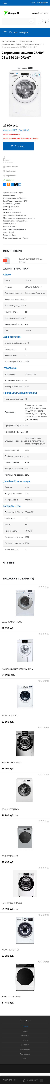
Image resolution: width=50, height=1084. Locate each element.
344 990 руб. (8, 675)
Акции (25, 1031)
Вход (33, 3)
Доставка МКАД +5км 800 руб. (16, 130)
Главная (25, 1026)
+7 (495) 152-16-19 (40, 13)
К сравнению (9, 175)
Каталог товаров (15, 32)
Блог (25, 1059)
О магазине (25, 1049)
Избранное (33, 1080)
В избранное (9, 171)
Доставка (25, 1045)
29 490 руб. (8, 862)
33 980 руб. (8, 955)
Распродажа (25, 1054)
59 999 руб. (10, 909)
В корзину (18, 146)
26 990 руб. (8, 628)
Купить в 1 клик (10, 166)
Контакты (25, 1036)
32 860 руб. (8, 721)
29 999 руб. (10, 125)
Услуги (25, 1040)
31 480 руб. (8, 1002)
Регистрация (42, 3)
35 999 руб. (8, 768)
